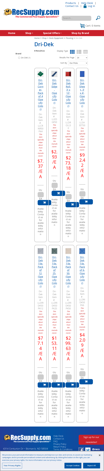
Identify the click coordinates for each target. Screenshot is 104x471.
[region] (52, 461)
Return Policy (59, 446)
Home (11, 33)
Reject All (91, 465)
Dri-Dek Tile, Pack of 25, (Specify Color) (54, 272)
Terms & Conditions (62, 449)
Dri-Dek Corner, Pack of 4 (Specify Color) (40, 94)
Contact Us (71, 6)
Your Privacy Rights (12, 465)
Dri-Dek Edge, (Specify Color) (54, 91)
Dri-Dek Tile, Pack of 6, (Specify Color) (82, 270)
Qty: (40, 190)
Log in (89, 6)
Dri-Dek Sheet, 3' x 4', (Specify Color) (82, 93)
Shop (29, 33)
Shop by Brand (80, 33)
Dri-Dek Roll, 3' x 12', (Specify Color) (68, 93)
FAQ (55, 441)
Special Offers (52, 33)
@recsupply (96, 451)
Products (70, 3)
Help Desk (87, 3)
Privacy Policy (59, 444)
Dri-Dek (24, 57)
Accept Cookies (73, 465)
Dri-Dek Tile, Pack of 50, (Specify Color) (68, 272)
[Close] (100, 455)
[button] (90, 26)
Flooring (69, 38)
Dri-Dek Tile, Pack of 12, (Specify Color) (40, 272)
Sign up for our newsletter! (91, 440)
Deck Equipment (56, 38)
